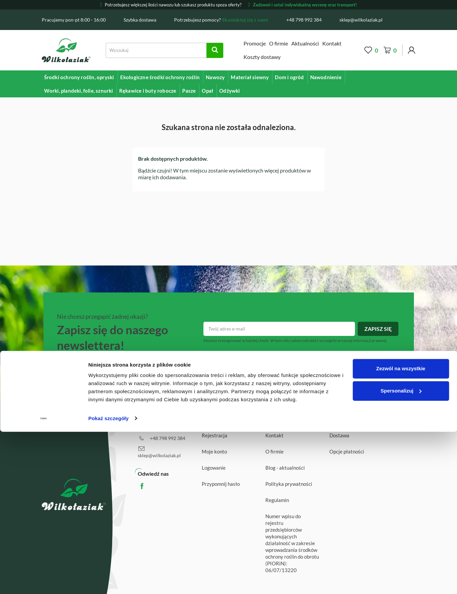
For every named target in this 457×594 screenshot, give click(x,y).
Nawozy (215, 77)
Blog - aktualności (285, 468)
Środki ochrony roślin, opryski (79, 77)
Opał (207, 91)
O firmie (278, 43)
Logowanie (214, 468)
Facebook (148, 486)
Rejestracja (214, 435)
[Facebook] (408, 19)
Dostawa (339, 435)
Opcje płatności (346, 451)
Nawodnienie (325, 77)
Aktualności (305, 43)
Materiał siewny (250, 77)
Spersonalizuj (401, 553)
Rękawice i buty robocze (147, 91)
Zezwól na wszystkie (400, 531)
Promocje (254, 43)
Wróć (400, 420)
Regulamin (277, 500)
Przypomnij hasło (221, 484)
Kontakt (331, 43)
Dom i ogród (289, 77)
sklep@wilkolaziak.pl (159, 455)
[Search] (165, 50)
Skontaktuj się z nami (245, 20)
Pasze (189, 91)
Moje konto (214, 451)
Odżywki (229, 91)
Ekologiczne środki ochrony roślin (160, 77)
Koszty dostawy (262, 57)
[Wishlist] (371, 50)
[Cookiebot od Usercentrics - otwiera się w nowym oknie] (43, 581)
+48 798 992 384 (167, 438)
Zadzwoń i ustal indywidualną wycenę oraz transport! (302, 4)
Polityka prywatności (288, 484)
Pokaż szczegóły (108, 581)
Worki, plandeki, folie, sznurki (78, 91)
